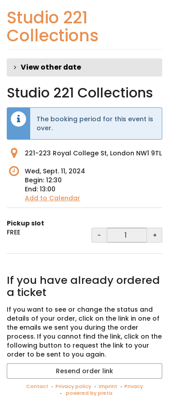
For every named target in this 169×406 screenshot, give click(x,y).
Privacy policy (73, 386)
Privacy (133, 386)
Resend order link (84, 370)
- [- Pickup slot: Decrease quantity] (99, 235)
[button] (84, 67)
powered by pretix (89, 393)
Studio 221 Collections (53, 26)
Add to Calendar (52, 198)
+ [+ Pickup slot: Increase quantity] (155, 235)
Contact (37, 386)
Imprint (108, 386)
